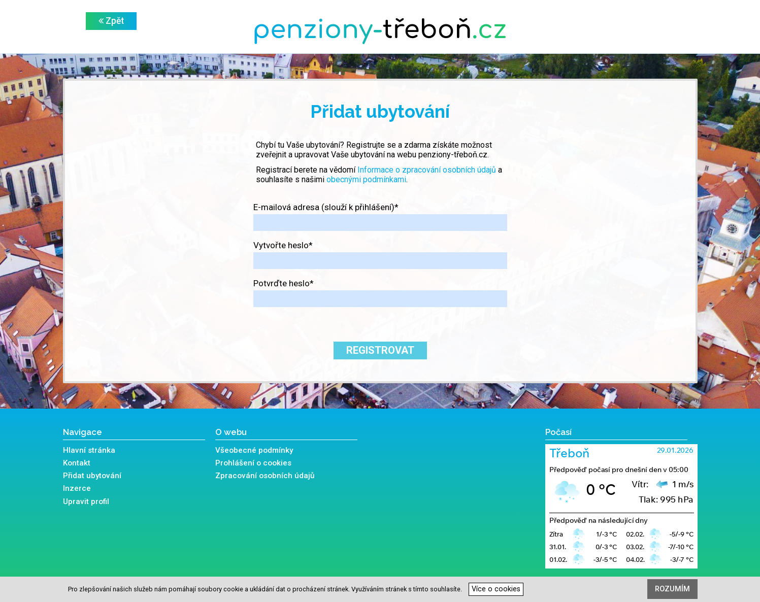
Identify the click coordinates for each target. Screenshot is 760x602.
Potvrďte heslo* (283, 283)
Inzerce (77, 488)
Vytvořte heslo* (283, 245)
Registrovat (380, 350)
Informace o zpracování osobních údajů (426, 170)
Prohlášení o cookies (253, 462)
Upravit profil (86, 501)
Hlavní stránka (89, 450)
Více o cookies (496, 589)
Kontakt (76, 462)
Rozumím (672, 589)
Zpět (111, 21)
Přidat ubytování (92, 475)
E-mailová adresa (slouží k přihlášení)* (326, 207)
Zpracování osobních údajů (264, 475)
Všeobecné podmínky (254, 450)
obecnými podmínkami (366, 179)
